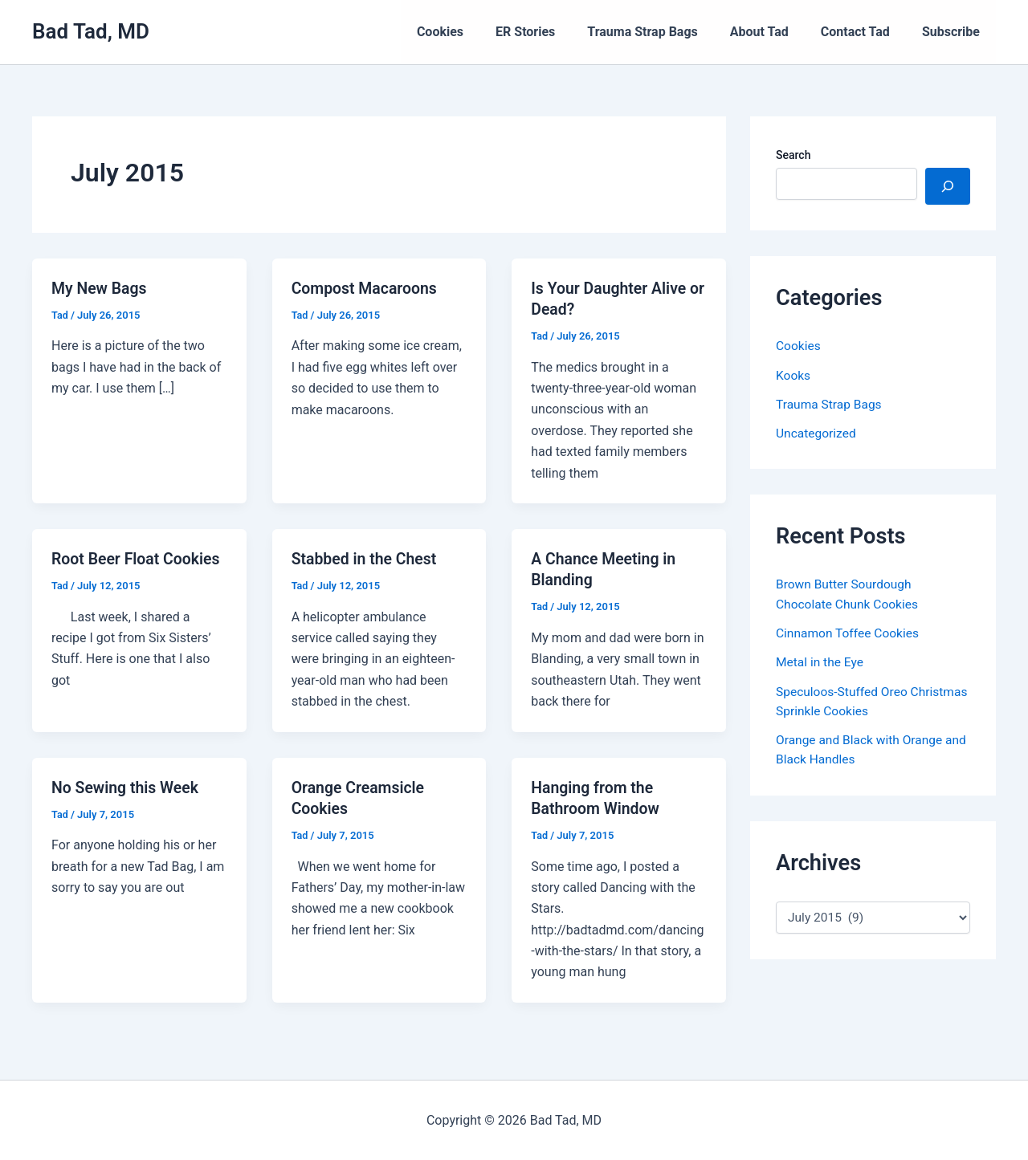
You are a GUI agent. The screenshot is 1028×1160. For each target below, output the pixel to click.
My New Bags (100, 288)
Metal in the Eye (821, 660)
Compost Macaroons (367, 288)
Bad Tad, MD (90, 31)
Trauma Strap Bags (665, 31)
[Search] (947, 186)
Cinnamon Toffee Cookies (850, 631)
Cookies (475, 31)
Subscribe (954, 31)
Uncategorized (817, 432)
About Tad (775, 31)
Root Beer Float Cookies (138, 558)
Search (793, 155)
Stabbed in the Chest (366, 558)
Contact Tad (865, 31)
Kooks (793, 374)
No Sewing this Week (127, 786)
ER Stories (554, 31)
